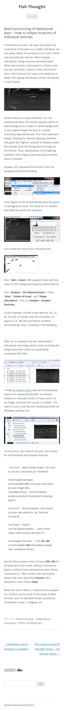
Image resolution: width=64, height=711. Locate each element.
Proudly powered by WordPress (19, 704)
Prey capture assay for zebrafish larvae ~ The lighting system (47, 649)
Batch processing (24, 618)
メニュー (32, 16)
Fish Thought (32, 6)
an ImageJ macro (22, 390)
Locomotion (10, 622)
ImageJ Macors (43, 618)
